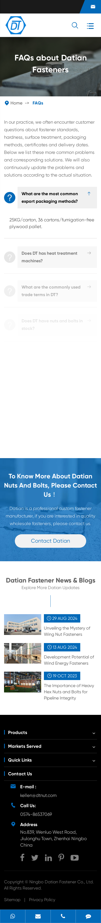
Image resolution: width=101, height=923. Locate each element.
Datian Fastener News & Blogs (50, 582)
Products (17, 732)
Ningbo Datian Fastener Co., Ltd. (61, 881)
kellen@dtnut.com (38, 795)
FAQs (38, 103)
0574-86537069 (36, 814)
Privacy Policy (42, 899)
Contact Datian (50, 541)
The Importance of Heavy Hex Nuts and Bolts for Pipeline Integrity (69, 692)
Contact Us (20, 773)
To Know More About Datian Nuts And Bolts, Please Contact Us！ (50, 485)
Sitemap (12, 899)
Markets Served (24, 746)
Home (16, 103)
